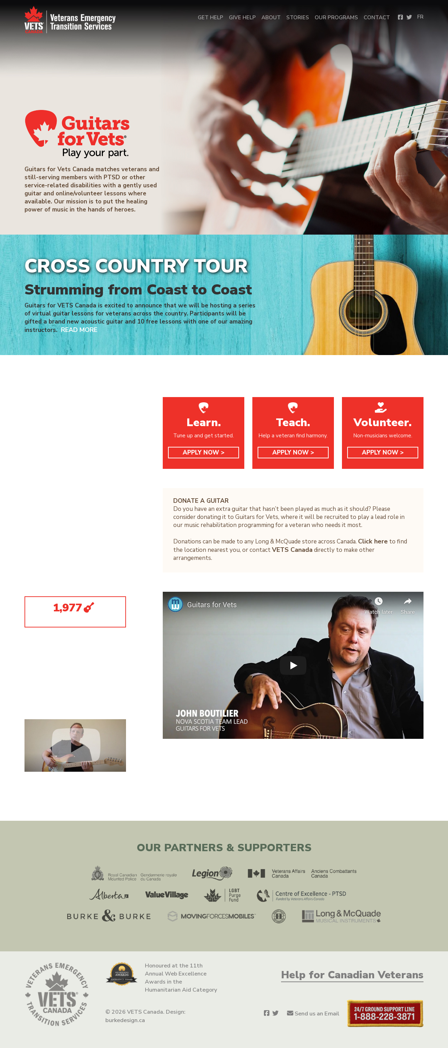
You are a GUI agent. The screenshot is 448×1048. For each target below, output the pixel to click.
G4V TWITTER (54, 555)
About (271, 17)
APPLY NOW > (203, 452)
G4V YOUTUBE (54, 573)
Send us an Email (317, 1013)
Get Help (210, 17)
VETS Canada (291, 549)
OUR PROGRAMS (336, 17)
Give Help (242, 17)
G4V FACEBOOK (55, 538)
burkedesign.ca (125, 1019)
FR (420, 16)
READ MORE (78, 330)
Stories (297, 17)
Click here (372, 541)
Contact (377, 17)
